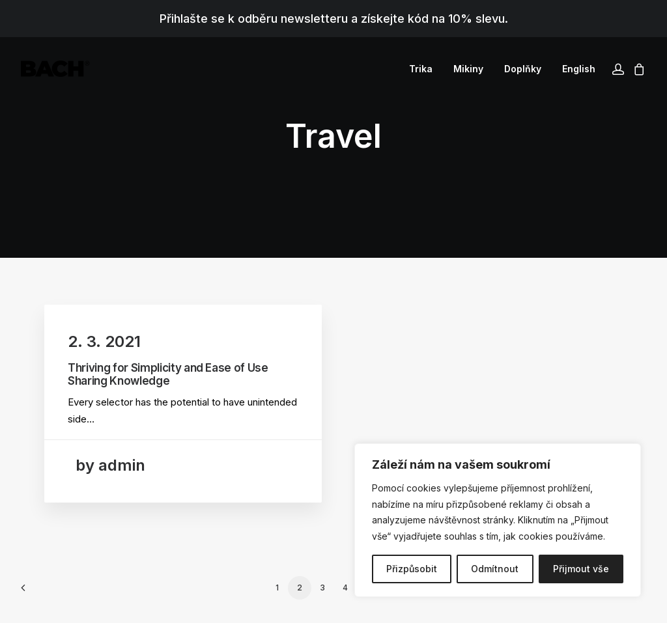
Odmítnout (494, 568)
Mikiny (468, 68)
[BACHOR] (55, 69)
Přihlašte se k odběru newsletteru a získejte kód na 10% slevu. (334, 18)
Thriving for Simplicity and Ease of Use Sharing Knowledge (168, 374)
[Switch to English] (574, 68)
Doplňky (522, 68)
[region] (497, 520)
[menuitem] (421, 68)
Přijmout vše (581, 568)
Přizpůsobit (411, 568)
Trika (421, 68)
